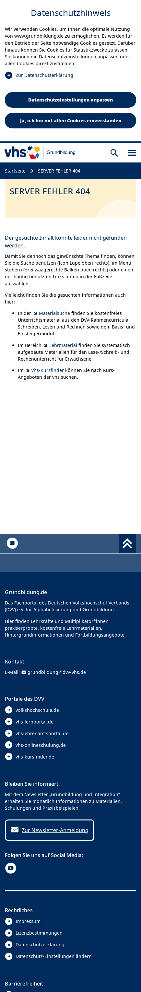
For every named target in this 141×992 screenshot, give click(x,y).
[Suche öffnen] (114, 152)
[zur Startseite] (40, 152)
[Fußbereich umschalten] (127, 543)
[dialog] (70, 71)
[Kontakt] (12, 543)
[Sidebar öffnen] (132, 152)
